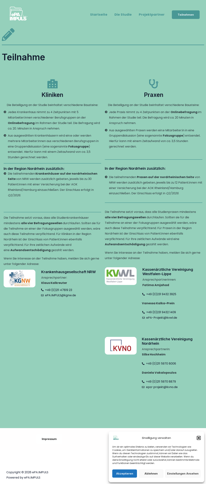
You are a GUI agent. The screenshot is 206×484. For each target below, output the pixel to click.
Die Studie (124, 14)
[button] (199, 438)
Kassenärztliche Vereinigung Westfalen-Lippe (167, 271)
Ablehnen (151, 473)
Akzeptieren (124, 473)
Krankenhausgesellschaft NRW (68, 272)
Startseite (100, 14)
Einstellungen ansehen (183, 473)
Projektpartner (152, 14)
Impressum (49, 439)
